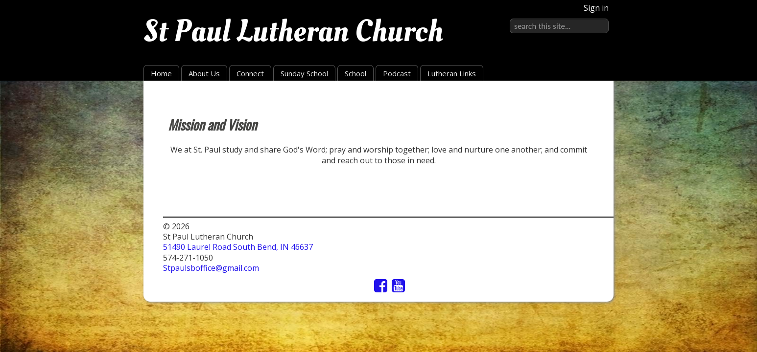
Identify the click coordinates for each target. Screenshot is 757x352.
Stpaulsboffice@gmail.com (211, 268)
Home (161, 73)
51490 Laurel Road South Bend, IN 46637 (238, 247)
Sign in (596, 7)
